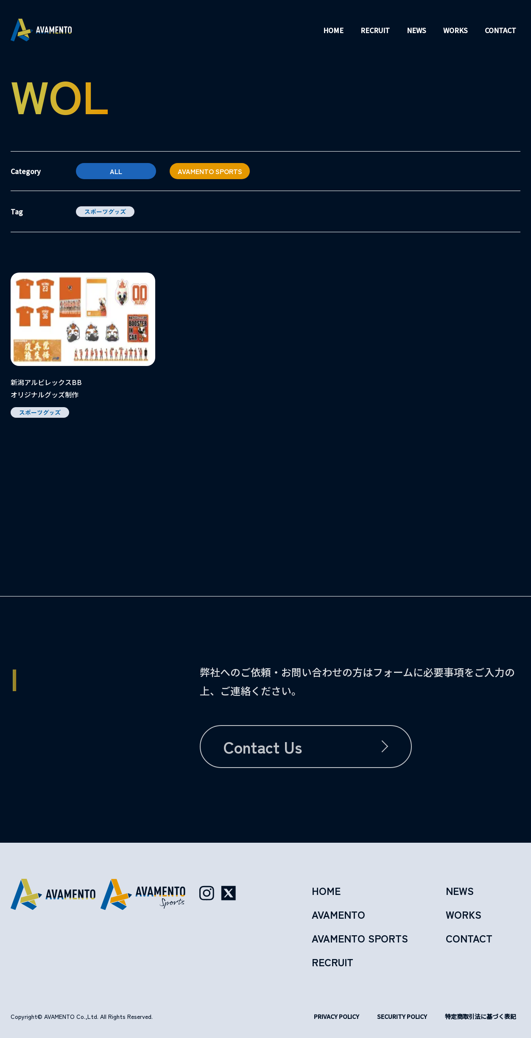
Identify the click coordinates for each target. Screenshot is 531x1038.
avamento (338, 914)
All (116, 171)
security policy (402, 1016)
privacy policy (336, 1016)
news (416, 30)
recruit (375, 30)
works (455, 30)
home (333, 30)
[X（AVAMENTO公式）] (229, 893)
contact (500, 30)
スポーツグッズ (105, 211)
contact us (263, 746)
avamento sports (210, 171)
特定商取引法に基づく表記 (480, 1016)
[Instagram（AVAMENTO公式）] (207, 893)
